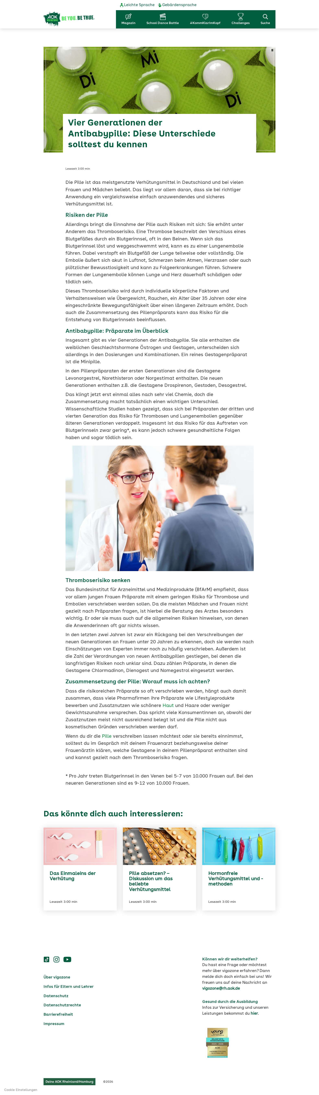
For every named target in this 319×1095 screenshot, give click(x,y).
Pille (106, 736)
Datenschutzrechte (62, 1005)
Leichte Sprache (139, 5)
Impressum (54, 1024)
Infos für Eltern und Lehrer (69, 987)
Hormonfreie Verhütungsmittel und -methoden (235, 879)
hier (254, 1014)
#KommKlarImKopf (205, 23)
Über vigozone (57, 977)
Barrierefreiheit (58, 1015)
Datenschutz (56, 996)
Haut (168, 705)
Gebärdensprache (179, 5)
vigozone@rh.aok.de (221, 989)
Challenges (241, 23)
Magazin (128, 23)
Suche (265, 19)
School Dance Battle (162, 23)
